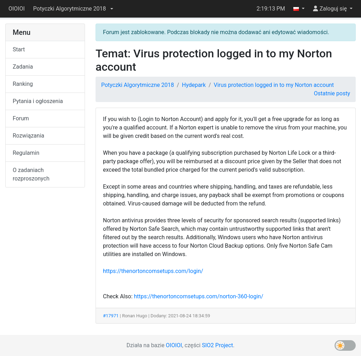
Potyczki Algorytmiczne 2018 (137, 85)
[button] (73, 9)
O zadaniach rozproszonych (31, 174)
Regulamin (26, 153)
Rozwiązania (28, 135)
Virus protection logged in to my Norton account (274, 85)
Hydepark (194, 85)
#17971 (111, 315)
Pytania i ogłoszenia (38, 101)
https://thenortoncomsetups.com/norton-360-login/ (198, 296)
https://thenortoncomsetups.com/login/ (153, 271)
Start (19, 49)
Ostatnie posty (332, 93)
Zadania (23, 66)
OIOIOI (16, 8)
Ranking (23, 84)
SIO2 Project (217, 345)
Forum (21, 118)
